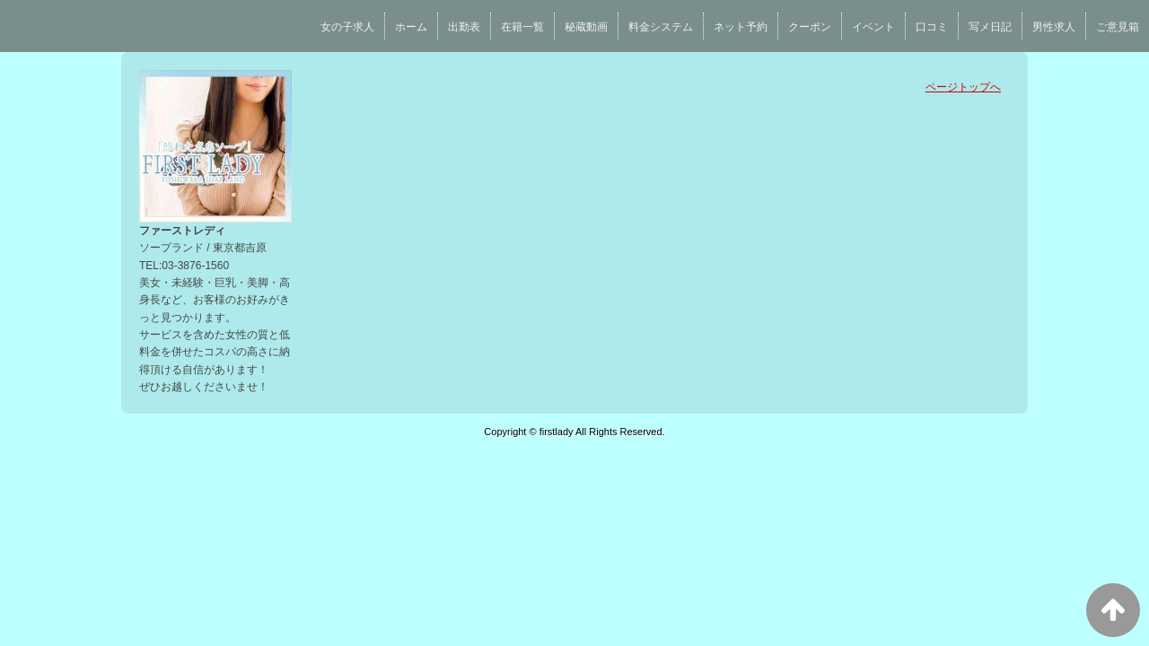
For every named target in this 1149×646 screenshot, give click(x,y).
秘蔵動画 (586, 27)
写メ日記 (990, 27)
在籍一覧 (522, 27)
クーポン (809, 27)
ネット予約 (740, 27)
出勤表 (464, 27)
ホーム (411, 27)
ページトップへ (963, 87)
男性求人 (1053, 27)
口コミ (932, 27)
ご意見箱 (1117, 27)
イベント (873, 27)
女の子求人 (347, 27)
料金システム (660, 27)
